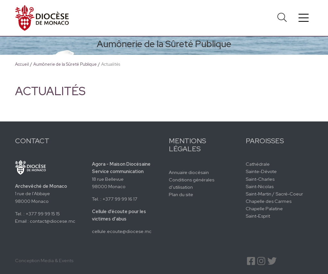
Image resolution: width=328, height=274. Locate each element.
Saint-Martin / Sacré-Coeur (274, 194)
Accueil (22, 64)
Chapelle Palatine (264, 208)
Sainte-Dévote (261, 171)
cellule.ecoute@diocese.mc (122, 231)
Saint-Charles (260, 179)
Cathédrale (258, 164)
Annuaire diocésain (189, 172)
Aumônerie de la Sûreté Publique (65, 64)
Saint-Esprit (258, 216)
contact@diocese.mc (52, 221)
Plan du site (181, 194)
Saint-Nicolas (260, 186)
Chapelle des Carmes (268, 201)
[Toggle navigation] (303, 18)
